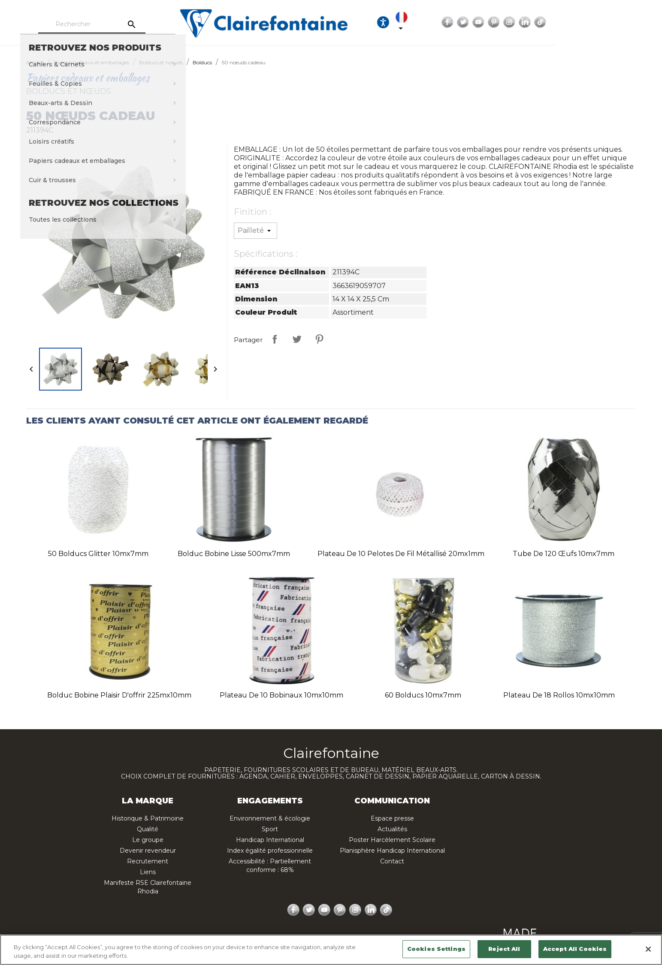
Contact (392, 861)
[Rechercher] (121, 24)
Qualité (147, 829)
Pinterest (582, 22)
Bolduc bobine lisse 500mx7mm (234, 554)
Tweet (296, 339)
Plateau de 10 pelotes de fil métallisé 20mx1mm (400, 554)
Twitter (551, 22)
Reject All (504, 948)
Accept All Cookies (575, 948)
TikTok (628, 22)
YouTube (566, 22)
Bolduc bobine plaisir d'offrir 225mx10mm (119, 695)
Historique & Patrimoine (148, 818)
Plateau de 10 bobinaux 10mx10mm (281, 695)
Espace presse (392, 818)
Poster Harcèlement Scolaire (392, 840)
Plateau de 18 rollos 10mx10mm (559, 695)
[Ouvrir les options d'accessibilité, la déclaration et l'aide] (471, 22)
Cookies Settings (436, 948)
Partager (274, 339)
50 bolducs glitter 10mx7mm (98, 554)
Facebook (535, 22)
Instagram (597, 22)
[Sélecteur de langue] (497, 22)
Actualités (392, 829)
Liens (148, 872)
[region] (331, 950)
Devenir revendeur (148, 850)
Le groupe (147, 840)
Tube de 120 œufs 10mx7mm (563, 554)
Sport (270, 829)
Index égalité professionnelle (270, 850)
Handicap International (270, 840)
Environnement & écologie (270, 818)
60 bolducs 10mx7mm (423, 695)
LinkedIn (613, 22)
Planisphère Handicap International (392, 850)
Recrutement (147, 861)
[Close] (648, 949)
